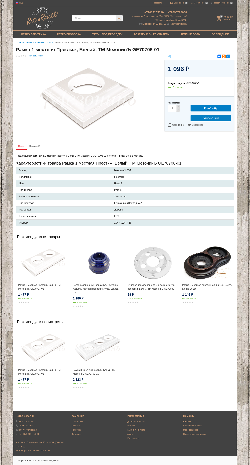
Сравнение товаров (192, 425)
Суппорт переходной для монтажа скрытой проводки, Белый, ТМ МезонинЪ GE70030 (151, 287)
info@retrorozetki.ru (178, 24)
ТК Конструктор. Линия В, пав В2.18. (171, 20)
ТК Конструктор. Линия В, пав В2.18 (33, 450)
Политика (76, 430)
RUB (21, 3)
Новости (158, 3)
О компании (77, 421)
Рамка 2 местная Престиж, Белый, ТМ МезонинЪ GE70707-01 (39, 287)
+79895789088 (177, 12)
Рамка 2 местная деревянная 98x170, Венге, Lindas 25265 (207, 287)
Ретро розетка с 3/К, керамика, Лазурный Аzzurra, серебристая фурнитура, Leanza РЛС (95, 289)
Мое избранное (190, 430)
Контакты (76, 434)
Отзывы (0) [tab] (34, 146)
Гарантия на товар (136, 430)
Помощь (131, 425)
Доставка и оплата (136, 421)
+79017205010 (154, 12)
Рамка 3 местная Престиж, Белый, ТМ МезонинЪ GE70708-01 (94, 372)
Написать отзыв (36, 56)
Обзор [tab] (21, 146)
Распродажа (133, 438)
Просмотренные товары (194, 434)
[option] (43, 277)
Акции (130, 434)
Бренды (187, 421)
